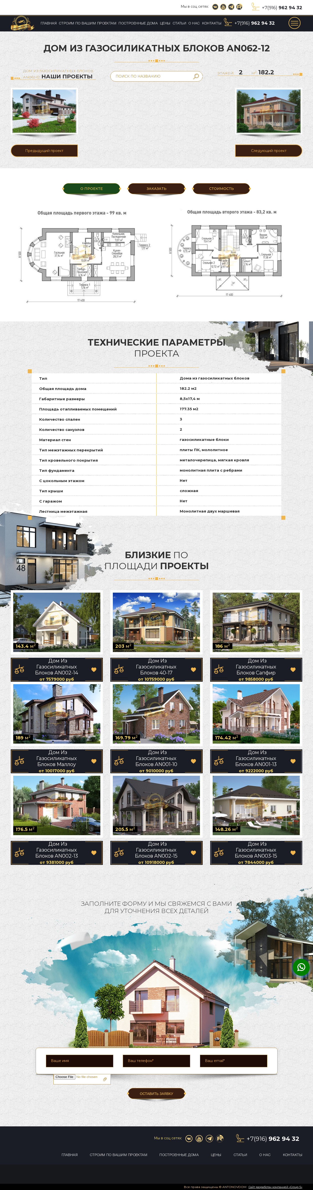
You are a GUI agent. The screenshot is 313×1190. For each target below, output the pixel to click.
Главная (49, 23)
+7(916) (282, 7)
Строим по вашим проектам (87, 23)
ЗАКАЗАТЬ (156, 188)
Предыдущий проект (44, 150)
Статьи (179, 23)
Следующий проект (269, 150)
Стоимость (221, 188)
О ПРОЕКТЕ (91, 188)
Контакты (211, 23)
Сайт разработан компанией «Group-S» (275, 1187)
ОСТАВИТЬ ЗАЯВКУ (156, 1094)
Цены (165, 23)
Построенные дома (138, 23)
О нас (194, 23)
